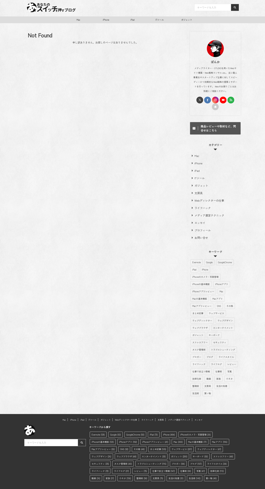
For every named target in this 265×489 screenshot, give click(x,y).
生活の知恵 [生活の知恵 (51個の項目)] (221, 377)
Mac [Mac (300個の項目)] (221, 283)
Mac (78, 19)
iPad (132, 19)
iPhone (106, 19)
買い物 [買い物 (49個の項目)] (207, 385)
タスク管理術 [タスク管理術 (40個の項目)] (199, 341)
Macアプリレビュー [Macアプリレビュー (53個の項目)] (201, 297)
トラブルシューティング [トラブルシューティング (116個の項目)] (223, 341)
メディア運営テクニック (206, 209)
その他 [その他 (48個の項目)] (229, 297)
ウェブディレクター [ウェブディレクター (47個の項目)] (202, 312)
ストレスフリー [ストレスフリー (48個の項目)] (200, 334)
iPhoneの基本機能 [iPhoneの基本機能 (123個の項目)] (201, 276)
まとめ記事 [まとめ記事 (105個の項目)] (197, 305)
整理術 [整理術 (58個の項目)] (195, 377)
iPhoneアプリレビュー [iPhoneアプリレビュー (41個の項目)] (203, 283)
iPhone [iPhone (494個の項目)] (205, 261)
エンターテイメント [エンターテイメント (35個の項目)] (223, 319)
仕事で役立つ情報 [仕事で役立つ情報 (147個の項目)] (201, 363)
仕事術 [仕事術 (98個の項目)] (218, 363)
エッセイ (198, 216)
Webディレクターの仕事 (206, 196)
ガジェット (186, 19)
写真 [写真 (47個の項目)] (229, 363)
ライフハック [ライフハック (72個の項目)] (199, 356)
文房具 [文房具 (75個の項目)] (207, 377)
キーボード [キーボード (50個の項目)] (214, 327)
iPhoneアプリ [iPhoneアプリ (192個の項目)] (221, 276)
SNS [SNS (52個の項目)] (219, 297)
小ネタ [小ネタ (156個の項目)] (229, 370)
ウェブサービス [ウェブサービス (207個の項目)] (216, 305)
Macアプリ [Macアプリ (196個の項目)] (217, 290)
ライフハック (200, 202)
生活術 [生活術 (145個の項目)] (195, 385)
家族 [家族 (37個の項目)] (218, 370)
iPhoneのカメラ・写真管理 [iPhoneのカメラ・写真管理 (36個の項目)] (205, 268)
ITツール (159, 19)
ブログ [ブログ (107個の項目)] (210, 348)
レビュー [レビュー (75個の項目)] (231, 356)
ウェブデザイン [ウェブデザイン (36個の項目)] (225, 312)
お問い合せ (199, 229)
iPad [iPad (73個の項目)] (194, 261)
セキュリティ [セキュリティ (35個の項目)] (219, 334)
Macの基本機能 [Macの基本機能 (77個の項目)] (199, 290)
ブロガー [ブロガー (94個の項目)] (196, 348)
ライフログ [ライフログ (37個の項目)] (216, 356)
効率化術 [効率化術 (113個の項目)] (196, 370)
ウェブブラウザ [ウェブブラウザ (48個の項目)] (200, 319)
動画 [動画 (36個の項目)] (209, 370)
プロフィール (200, 223)
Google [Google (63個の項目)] (209, 254)
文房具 (197, 189)
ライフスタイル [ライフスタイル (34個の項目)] (226, 348)
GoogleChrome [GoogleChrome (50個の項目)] (225, 254)
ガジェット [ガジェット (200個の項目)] (197, 327)
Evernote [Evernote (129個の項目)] (196, 254)
